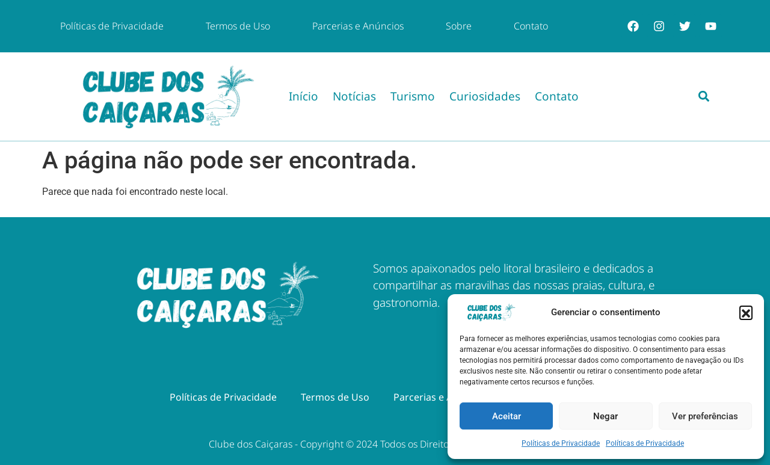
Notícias (354, 96)
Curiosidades (484, 96)
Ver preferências (705, 416)
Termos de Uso (238, 25)
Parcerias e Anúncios (358, 25)
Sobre (459, 25)
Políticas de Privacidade (561, 443)
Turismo (412, 96)
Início (303, 96)
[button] (746, 312)
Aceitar (506, 416)
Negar (605, 416)
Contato (531, 25)
